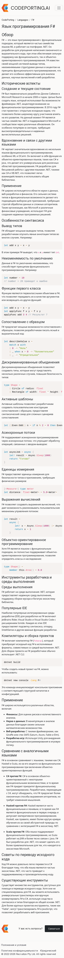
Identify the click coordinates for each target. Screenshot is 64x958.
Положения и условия (13, 945)
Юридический (48, 950)
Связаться (54, 928)
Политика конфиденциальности (19, 950)
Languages (22, 20)
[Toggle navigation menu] (59, 8)
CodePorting (8, 20)
